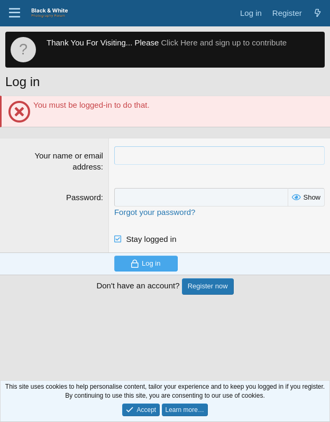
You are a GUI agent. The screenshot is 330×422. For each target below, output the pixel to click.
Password (83, 197)
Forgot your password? (154, 212)
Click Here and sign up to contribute (224, 42)
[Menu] (14, 13)
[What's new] (317, 13)
